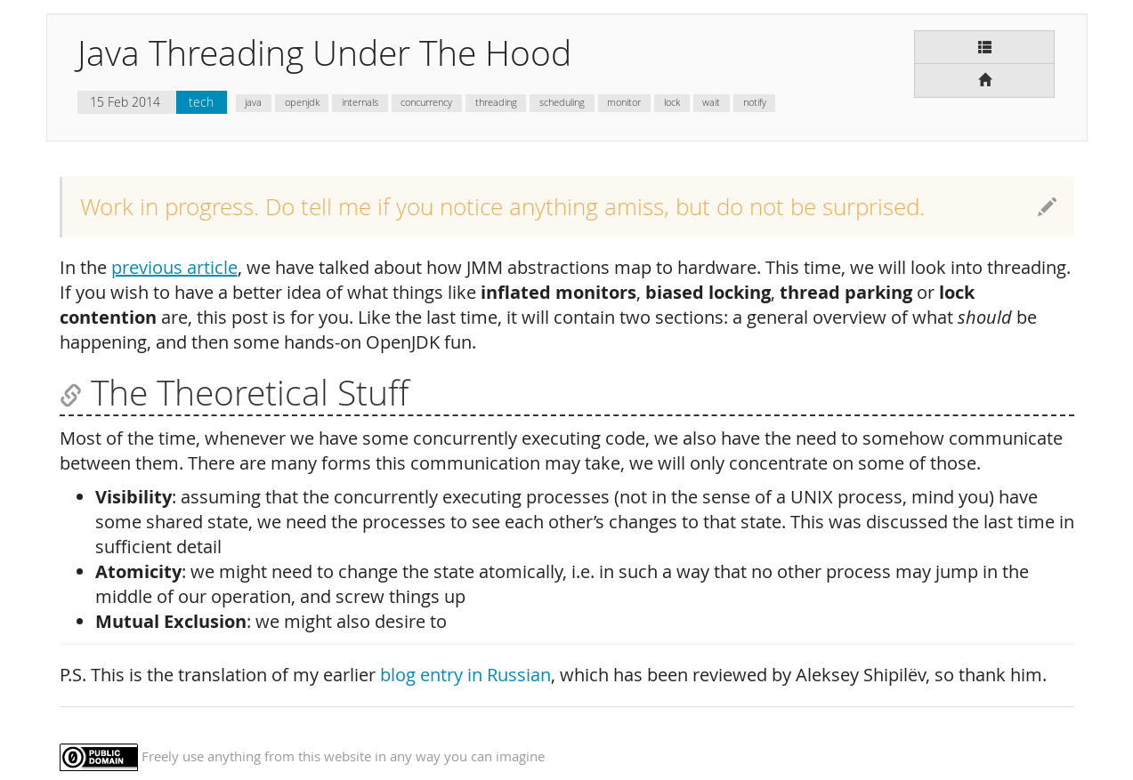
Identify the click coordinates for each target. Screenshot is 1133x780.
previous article (174, 267)
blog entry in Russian (465, 675)
